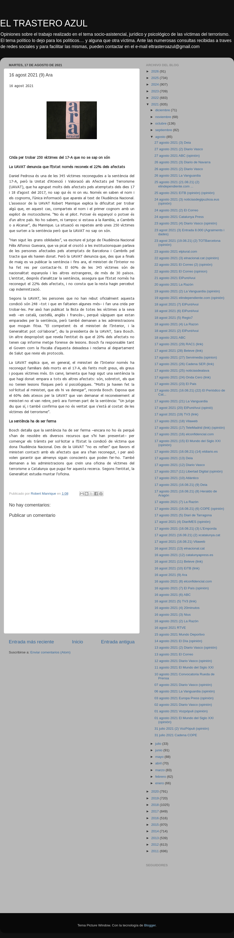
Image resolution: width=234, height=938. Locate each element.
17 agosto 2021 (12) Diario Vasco (179, 465)
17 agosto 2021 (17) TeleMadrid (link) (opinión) (189, 427)
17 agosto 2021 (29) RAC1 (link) (178, 344)
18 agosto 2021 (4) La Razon (176, 324)
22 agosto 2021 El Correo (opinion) (180, 271)
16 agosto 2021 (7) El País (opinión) (181, 588)
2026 (155, 71)
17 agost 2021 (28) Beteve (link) (178, 351)
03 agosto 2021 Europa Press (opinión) (184, 698)
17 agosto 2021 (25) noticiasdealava (181, 370)
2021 (155, 104)
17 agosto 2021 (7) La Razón (176, 502)
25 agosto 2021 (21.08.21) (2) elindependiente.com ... (177, 184)
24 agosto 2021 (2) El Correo (176, 210)
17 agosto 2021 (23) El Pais (175, 384)
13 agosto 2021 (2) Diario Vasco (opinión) (185, 647)
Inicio (77, 641)
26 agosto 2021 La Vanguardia (177, 175)
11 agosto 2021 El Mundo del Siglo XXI (184, 667)
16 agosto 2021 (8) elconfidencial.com (183, 581)
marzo (160, 770)
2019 (155, 798)
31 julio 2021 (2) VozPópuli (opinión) (181, 728)
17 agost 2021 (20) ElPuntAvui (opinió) (183, 408)
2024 (155, 84)
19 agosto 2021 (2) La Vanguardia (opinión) (187, 291)
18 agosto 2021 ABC (170, 337)
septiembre (164, 130)
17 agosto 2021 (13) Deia (173, 458)
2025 (155, 78)
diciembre (163, 110)
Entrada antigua (118, 641)
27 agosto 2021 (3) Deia (172, 142)
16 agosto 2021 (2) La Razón (176, 621)
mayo (160, 757)
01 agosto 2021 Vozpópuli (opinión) (181, 711)
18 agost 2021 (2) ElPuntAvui (176, 331)
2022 (155, 98)
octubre (161, 123)
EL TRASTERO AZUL (44, 23)
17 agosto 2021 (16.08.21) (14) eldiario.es (186, 451)
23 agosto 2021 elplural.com (175, 251)
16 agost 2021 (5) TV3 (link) (175, 601)
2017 (155, 811)
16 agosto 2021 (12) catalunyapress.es (183, 555)
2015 (155, 825)
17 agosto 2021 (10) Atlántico (176, 478)
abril (159, 763)
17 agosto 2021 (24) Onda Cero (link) (182, 377)
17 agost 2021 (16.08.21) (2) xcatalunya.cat (187, 535)
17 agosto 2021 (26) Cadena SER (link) (184, 364)
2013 (155, 838)
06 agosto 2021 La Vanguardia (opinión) (184, 691)
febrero (161, 776)
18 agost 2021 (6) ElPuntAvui (176, 311)
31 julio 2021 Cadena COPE (175, 735)
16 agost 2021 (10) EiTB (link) (177, 568)
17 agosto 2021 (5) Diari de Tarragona (183, 515)
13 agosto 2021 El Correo (173, 654)
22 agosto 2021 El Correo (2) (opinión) (183, 264)
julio (158, 744)
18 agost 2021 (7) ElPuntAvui (176, 304)
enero (160, 783)
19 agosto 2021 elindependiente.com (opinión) (189, 298)
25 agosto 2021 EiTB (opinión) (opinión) (184, 193)
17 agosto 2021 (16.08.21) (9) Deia (180, 485)
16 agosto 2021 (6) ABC (172, 595)
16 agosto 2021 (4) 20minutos (177, 608)
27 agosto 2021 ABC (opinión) (177, 156)
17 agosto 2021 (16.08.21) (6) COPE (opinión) (189, 509)
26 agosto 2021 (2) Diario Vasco (178, 169)
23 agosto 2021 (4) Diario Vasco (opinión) (185, 223)
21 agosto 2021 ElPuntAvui (175, 278)
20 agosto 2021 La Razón (173, 284)
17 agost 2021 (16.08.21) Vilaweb (179, 541)
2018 (155, 805)
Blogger (150, 925)
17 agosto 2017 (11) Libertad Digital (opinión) (188, 471)
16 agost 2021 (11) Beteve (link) (178, 561)
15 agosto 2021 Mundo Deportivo (179, 634)
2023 (155, 91)
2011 (155, 851)
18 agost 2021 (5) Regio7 (173, 318)
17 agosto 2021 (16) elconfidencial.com (184, 434)
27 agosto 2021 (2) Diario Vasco (178, 149)
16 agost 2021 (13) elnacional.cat (179, 548)
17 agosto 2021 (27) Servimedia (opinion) (185, 357)
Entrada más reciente (31, 641)
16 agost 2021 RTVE (170, 628)
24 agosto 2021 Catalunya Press (179, 217)
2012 (155, 844)
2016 (155, 818)
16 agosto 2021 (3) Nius (172, 614)
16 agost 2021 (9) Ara (170, 575)
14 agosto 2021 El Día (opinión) (178, 641)
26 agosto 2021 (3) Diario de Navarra (182, 162)
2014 (155, 831)
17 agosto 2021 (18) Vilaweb (176, 421)
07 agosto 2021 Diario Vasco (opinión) (183, 685)
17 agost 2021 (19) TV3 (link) (176, 414)
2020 (155, 791)
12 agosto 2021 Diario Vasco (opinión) (183, 661)
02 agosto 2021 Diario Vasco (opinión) (183, 705)
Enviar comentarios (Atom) (50, 652)
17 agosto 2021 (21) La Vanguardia (181, 401)
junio (159, 750)
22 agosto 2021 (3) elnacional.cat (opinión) (186, 258)
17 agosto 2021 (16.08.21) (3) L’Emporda (185, 528)
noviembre (163, 117)
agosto (160, 137)
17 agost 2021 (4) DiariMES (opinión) (182, 522)
